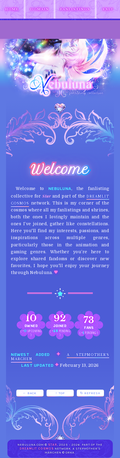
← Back (30, 393)
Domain (39, 9)
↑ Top (59, 393)
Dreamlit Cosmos (37, 448)
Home (12, 9)
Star (52, 445)
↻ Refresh (90, 393)
